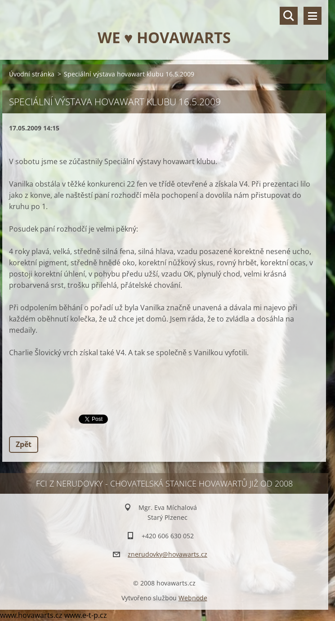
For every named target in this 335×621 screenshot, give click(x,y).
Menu (313, 16)
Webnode (193, 598)
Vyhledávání (289, 16)
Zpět (23, 444)
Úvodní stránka (31, 74)
